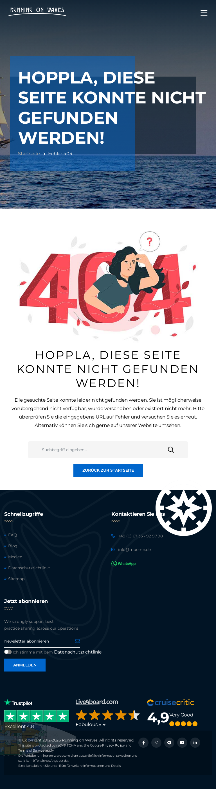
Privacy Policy (113, 745)
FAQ (12, 534)
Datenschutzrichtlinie (29, 567)
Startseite (29, 153)
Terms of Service (31, 750)
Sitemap (16, 578)
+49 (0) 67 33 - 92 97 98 (140, 536)
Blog (12, 545)
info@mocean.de (134, 549)
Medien (15, 556)
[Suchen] (178, 449)
